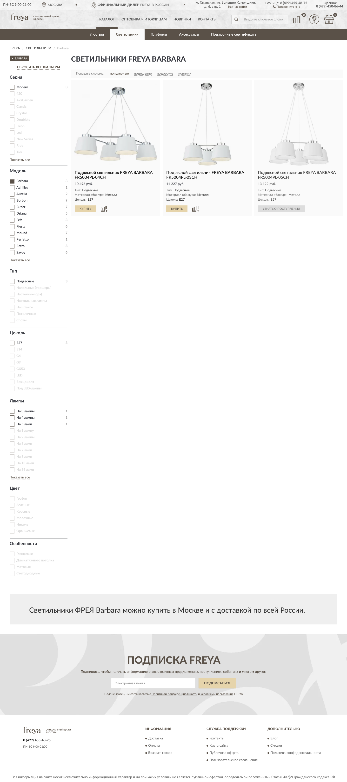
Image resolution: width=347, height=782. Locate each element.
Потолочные (26, 314)
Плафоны (159, 34)
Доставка (155, 738)
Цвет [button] (15, 488)
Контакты (207, 19)
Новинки (182, 19)
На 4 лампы (25, 418)
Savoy (20, 252)
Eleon (20, 126)
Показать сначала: (90, 73)
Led (19, 132)
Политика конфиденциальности (295, 753)
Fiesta (20, 226)
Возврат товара (160, 753)
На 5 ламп (24, 424)
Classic (21, 106)
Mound (21, 233)
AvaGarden (24, 100)
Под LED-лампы (28, 388)
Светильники (127, 34)
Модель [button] (18, 171)
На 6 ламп (24, 443)
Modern (22, 87)
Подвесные (25, 281)
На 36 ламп (25, 469)
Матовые (23, 567)
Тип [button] (13, 271)
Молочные (24, 518)
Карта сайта (218, 745)
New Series (24, 139)
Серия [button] (16, 77)
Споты (21, 320)
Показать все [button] (20, 160)
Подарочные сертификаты (234, 34)
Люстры (97, 34)
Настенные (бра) (29, 294)
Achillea (22, 187)
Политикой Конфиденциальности (174, 694)
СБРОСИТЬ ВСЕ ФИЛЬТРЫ (38, 67)
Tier (19, 152)
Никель (22, 524)
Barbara (22, 181)
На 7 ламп (24, 450)
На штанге (24, 307)
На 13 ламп (25, 463)
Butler (20, 207)
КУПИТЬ (85, 208)
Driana (21, 213)
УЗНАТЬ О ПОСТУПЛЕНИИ (281, 208)
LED (19, 375)
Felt (19, 220)
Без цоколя (25, 382)
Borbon (21, 200)
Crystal (21, 113)
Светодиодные (28, 573)
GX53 (20, 369)
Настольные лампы (31, 301)
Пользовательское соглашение (233, 760)
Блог (274, 738)
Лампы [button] (17, 401)
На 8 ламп (24, 456)
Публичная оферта (224, 753)
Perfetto (22, 239)
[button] (286, 6)
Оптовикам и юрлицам (144, 19)
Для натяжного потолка (35, 560)
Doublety (23, 119)
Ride (19, 145)
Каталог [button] (107, 19)
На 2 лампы (25, 437)
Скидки (276, 745)
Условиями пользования (216, 694)
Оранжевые (25, 531)
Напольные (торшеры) (33, 288)
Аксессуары (189, 34)
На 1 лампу (25, 430)
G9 (18, 362)
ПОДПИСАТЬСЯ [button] (217, 683)
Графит (21, 498)
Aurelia (21, 194)
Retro (20, 246)
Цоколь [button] (17, 333)
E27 (19, 343)
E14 (19, 349)
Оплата (154, 745)
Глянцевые (24, 554)
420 (19, 93)
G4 (18, 356)
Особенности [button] (23, 544)
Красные (23, 511)
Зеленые (23, 505)
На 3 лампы (25, 411)
